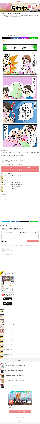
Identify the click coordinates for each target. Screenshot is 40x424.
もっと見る (20, 360)
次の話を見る (29, 167)
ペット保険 (22, 417)
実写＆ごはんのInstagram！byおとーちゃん (9, 196)
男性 (36, 232)
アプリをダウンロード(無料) (20, 411)
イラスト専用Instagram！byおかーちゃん (9, 199)
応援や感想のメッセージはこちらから (20, 202)
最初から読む (20, 170)
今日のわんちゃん (18, 417)
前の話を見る (11, 167)
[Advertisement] (20, 25)
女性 (30, 232)
